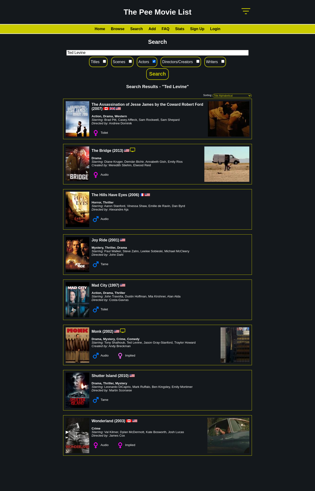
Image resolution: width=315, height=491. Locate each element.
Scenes (119, 62)
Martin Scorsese (120, 390)
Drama (108, 116)
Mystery (97, 247)
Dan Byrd (178, 206)
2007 (97, 109)
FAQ (166, 29)
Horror (96, 202)
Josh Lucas (176, 432)
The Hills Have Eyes (109, 195)
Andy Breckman (120, 346)
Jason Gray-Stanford (158, 342)
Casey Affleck (127, 120)
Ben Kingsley (161, 387)
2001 (113, 240)
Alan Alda (173, 296)
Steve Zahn (131, 251)
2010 (123, 376)
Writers (212, 62)
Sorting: (207, 95)
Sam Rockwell (149, 120)
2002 (108, 331)
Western (121, 116)
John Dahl (116, 254)
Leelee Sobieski (152, 251)
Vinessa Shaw (136, 206)
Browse (118, 29)
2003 (120, 421)
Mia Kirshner (157, 296)
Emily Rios (175, 161)
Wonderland (102, 421)
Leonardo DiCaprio (117, 387)
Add (152, 29)
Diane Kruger (113, 161)
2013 (117, 151)
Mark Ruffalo (141, 387)
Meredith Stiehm (120, 165)
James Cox (117, 435)
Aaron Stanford (114, 206)
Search (136, 29)
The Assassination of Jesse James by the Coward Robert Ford (147, 104)
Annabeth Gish (155, 161)
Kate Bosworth (156, 432)
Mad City (99, 285)
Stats (179, 29)
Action (96, 116)
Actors (143, 62)
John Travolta (113, 296)
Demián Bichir (134, 161)
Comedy (133, 339)
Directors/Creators (177, 62)
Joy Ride (99, 240)
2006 (133, 195)
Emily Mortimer (182, 387)
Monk (96, 331)
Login (215, 29)
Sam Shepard (170, 120)
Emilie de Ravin (159, 206)
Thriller (108, 202)
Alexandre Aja (118, 209)
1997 (113, 285)
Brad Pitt (110, 120)
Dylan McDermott (132, 432)
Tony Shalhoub (114, 342)
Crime (121, 339)
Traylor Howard (185, 342)
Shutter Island (104, 376)
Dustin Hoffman (136, 296)
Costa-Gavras (119, 300)
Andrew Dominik (120, 123)
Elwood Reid (142, 165)
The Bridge (101, 151)
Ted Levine (134, 342)
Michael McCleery (176, 251)
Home (100, 29)
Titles (95, 62)
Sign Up (197, 29)
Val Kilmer (111, 432)
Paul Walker (112, 251)
